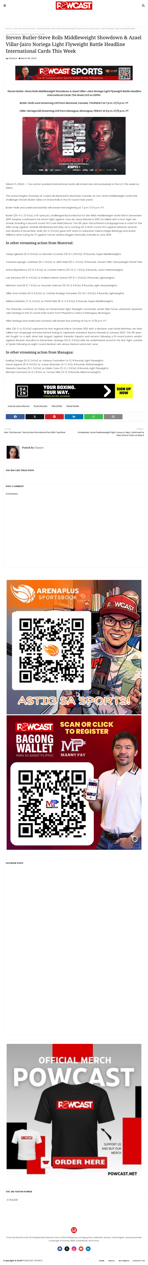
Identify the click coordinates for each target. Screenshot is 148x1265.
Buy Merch (124, 1260)
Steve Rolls (57, 406)
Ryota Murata (40, 406)
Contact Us (139, 1260)
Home (9, 28)
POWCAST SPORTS (32, 1260)
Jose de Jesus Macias (24, 28)
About (111, 1260)
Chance (13, 58)
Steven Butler (72, 406)
